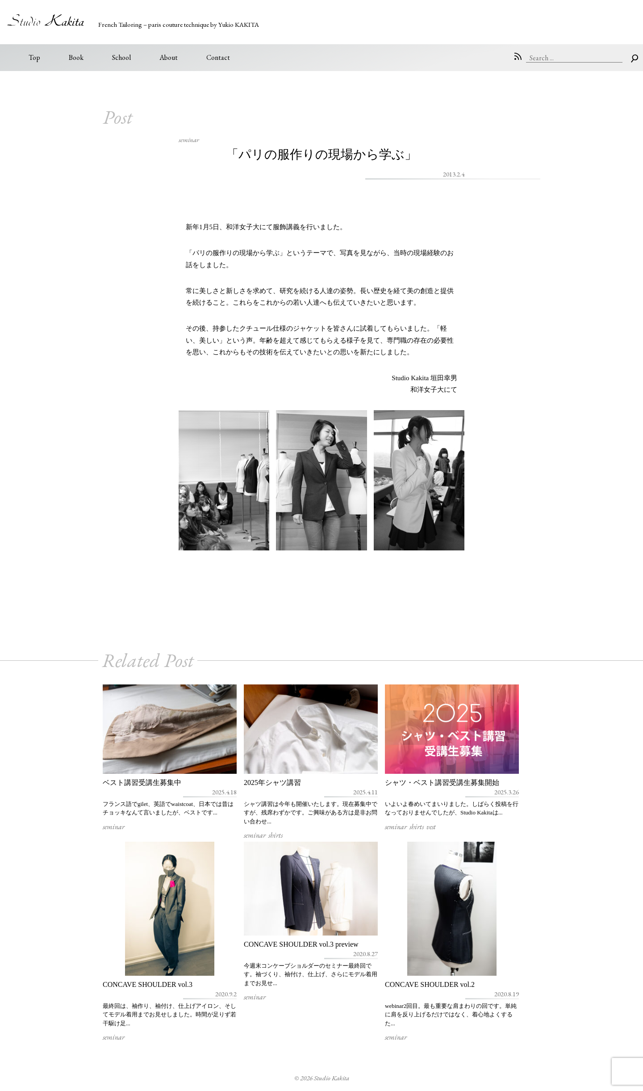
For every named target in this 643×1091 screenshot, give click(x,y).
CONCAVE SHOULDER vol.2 (430, 984)
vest (431, 826)
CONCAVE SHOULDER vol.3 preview (301, 944)
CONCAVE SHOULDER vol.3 (147, 984)
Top (34, 57)
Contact (218, 57)
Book (76, 57)
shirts (275, 835)
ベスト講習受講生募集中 (142, 782)
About (168, 57)
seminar (189, 139)
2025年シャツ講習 (272, 782)
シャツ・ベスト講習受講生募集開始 (442, 782)
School (121, 57)
